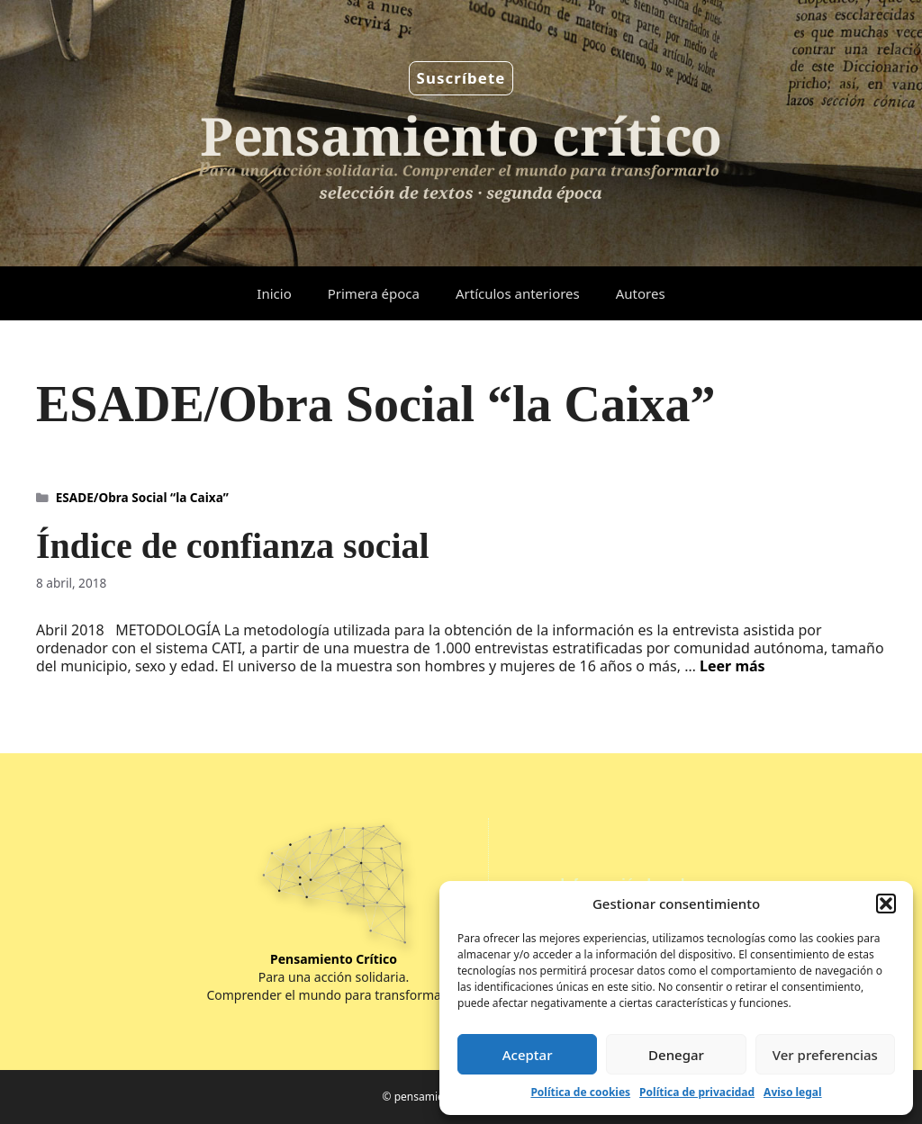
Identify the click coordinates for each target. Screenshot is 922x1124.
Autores (640, 293)
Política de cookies (580, 1092)
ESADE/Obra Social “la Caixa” (142, 497)
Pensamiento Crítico (333, 958)
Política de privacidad (697, 1092)
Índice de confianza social (232, 546)
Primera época (374, 293)
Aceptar (527, 1055)
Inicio (274, 293)
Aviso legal (792, 1092)
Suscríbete (461, 77)
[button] (886, 904)
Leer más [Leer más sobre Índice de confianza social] (732, 666)
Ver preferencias (825, 1055)
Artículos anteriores (518, 293)
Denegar (676, 1055)
